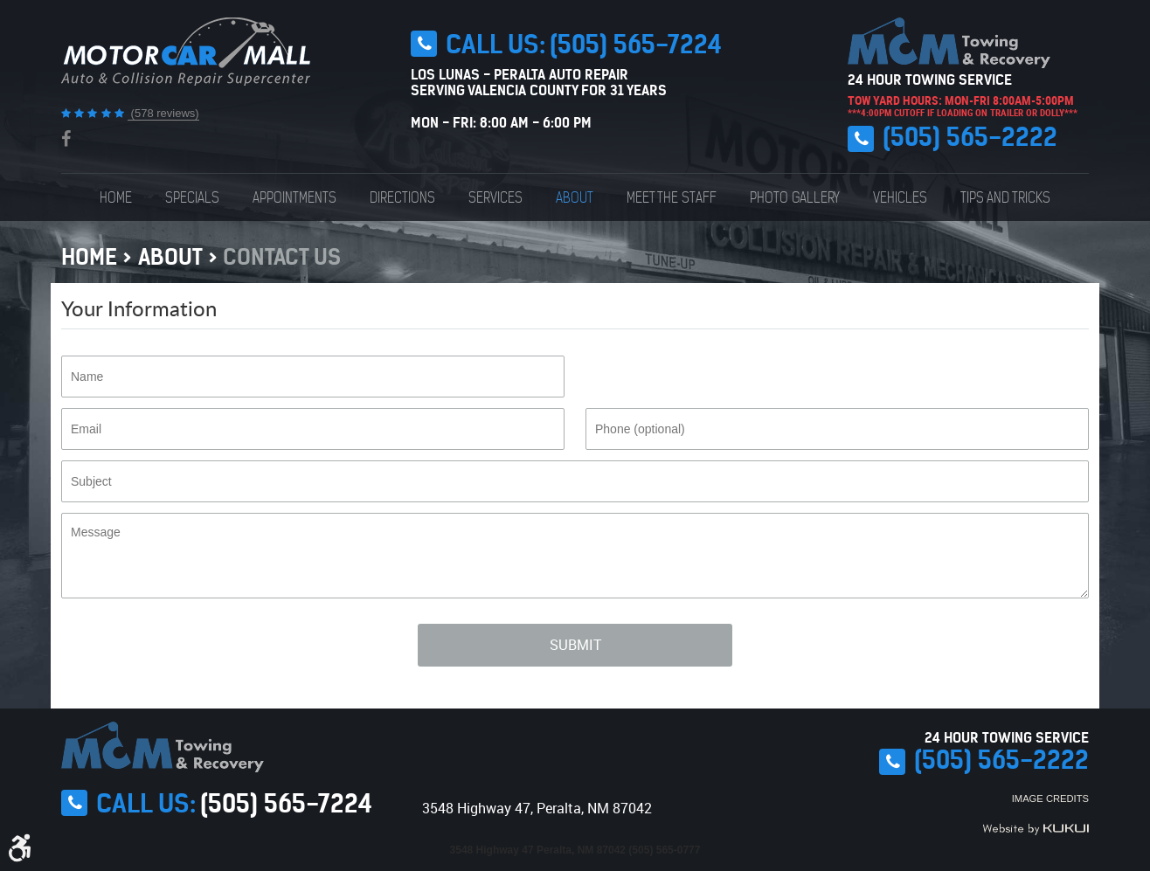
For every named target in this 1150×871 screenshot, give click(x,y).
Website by (1035, 829)
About (574, 197)
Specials (192, 197)
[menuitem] (116, 197)
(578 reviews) (163, 113)
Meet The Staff (672, 197)
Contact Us (282, 257)
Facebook (66, 139)
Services (495, 197)
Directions (402, 197)
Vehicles (900, 197)
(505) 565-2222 (970, 137)
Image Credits (1050, 798)
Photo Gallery (795, 197)
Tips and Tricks (1005, 197)
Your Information (139, 308)
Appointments (294, 197)
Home (116, 197)
